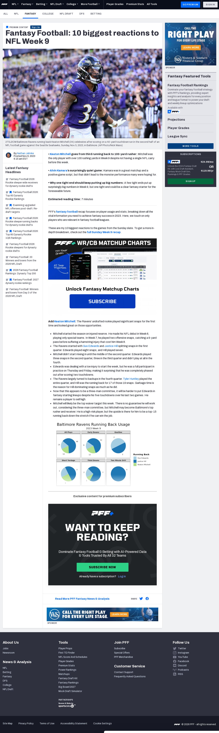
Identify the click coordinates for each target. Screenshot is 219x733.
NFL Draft (66, 13)
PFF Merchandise (123, 657)
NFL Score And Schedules (73, 657)
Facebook (183, 661)
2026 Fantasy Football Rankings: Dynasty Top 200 (21, 272)
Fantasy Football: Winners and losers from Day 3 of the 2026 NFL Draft (21, 292)
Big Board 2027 (67, 687)
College (48, 13)
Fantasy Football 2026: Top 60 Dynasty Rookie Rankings (21, 195)
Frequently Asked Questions (130, 676)
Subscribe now (102, 567)
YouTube (183, 657)
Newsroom (9, 652)
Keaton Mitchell (64, 321)
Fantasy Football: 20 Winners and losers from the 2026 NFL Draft (20, 260)
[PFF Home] (4, 4)
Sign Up (36, 27)
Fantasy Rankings (69, 682)
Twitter (182, 648)
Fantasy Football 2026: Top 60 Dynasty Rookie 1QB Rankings (21, 234)
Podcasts (183, 670)
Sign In (210, 4)
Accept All (190, 698)
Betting (96, 13)
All (5, 13)
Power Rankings (67, 670)
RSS (180, 674)
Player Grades (66, 661)
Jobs (5, 648)
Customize (190, 709)
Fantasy (31, 13)
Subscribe (119, 648)
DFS (81, 13)
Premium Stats (67, 665)
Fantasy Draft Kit (68, 678)
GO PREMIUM (190, 4)
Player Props (65, 648)
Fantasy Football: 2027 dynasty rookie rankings (22, 281)
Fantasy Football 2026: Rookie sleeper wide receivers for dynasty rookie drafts (21, 182)
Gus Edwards (91, 346)
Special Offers (122, 652)
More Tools (191, 146)
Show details (53, 726)
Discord (182, 665)
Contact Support (123, 672)
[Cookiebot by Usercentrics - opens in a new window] (22, 726)
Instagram (183, 652)
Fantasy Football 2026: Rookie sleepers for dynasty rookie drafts (20, 247)
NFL (16, 13)
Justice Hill (111, 346)
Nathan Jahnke (25, 153)
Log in (122, 576)
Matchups (64, 674)
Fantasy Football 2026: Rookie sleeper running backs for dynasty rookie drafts (21, 221)
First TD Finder (67, 652)
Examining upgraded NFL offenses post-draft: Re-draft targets (21, 208)
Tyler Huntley (131, 378)
